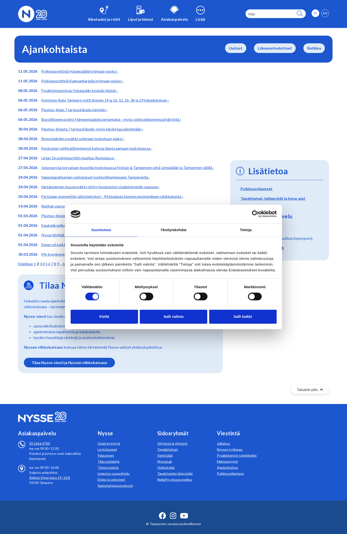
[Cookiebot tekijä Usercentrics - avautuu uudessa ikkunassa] (255, 213)
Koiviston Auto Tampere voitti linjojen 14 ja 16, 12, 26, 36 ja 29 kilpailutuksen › (105, 100)
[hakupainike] (300, 14)
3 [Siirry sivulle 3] (41, 263)
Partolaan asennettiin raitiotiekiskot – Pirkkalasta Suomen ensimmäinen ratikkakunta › (112, 196)
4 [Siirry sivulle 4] (43, 263)
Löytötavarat (107, 444)
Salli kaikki (243, 317)
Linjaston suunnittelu (114, 468)
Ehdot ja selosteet (111, 474)
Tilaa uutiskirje (109, 456)
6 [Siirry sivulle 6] (49, 263)
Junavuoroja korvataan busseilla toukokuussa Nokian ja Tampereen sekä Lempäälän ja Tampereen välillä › (127, 167)
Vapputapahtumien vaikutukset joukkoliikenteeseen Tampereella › (95, 177)
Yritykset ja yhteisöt (172, 438)
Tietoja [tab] (246, 230)
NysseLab (164, 456)
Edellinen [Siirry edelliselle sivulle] (25, 263)
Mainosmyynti (227, 456)
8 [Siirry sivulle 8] (55, 263)
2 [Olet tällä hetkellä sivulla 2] (38, 263)
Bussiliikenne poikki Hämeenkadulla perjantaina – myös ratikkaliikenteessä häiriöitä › (111, 119)
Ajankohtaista (227, 462)
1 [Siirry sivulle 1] (35, 263)
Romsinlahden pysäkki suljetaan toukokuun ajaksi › (82, 138)
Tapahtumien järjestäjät (175, 468)
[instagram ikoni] (173, 510)
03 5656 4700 (39, 438)
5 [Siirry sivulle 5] (46, 263)
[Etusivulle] (32, 13)
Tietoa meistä (108, 462)
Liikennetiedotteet (275, 48)
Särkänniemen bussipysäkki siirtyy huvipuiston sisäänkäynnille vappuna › (100, 186)
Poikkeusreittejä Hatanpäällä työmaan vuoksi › (79, 71)
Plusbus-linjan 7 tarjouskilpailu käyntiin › (74, 109)
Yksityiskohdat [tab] (173, 230)
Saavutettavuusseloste (115, 480)
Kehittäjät (165, 450)
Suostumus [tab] (101, 230)
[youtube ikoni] (184, 510)
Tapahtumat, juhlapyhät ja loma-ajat (272, 198)
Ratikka (314, 48)
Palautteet (106, 450)
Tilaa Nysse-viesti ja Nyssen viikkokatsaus (69, 362)
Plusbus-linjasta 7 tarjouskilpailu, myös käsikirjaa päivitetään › (92, 129)
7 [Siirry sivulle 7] (52, 263)
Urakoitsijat (166, 462)
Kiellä (104, 317)
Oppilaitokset (167, 444)
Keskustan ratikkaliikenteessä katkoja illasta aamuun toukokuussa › (96, 148)
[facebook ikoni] (162, 510)
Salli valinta (174, 317)
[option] (325, 13)
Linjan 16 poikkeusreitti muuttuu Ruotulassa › (78, 158)
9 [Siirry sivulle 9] (58, 263)
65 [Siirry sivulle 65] (65, 263)
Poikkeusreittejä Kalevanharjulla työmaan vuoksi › (82, 80)
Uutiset (235, 48)
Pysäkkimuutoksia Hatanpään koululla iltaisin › (79, 90)
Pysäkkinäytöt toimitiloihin (237, 450)
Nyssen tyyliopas (229, 444)
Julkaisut (223, 438)
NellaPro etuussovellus (174, 474)
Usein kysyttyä (109, 438)
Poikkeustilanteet (256, 188)
